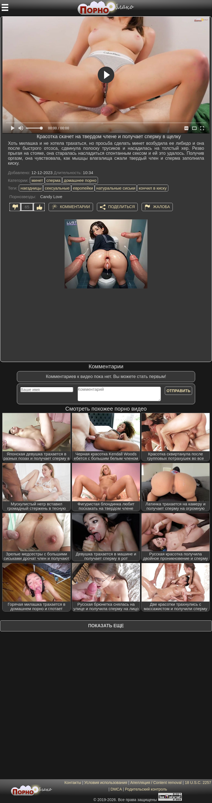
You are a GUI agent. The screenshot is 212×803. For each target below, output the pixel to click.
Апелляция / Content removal (156, 782)
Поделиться (121, 206)
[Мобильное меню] (5, 7)
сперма (53, 180)
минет (37, 180)
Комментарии (75, 206)
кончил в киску (152, 188)
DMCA (116, 789)
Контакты (72, 782)
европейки (83, 188)
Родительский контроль (146, 789)
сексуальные (57, 188)
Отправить (178, 391)
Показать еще (106, 625)
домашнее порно (80, 180)
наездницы (30, 188)
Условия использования (105, 782)
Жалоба (161, 206)
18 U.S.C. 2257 (198, 782)
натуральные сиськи (116, 188)
